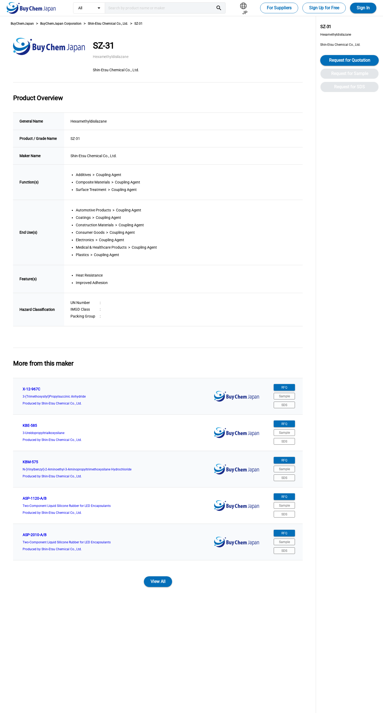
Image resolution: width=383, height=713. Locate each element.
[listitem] (158, 396)
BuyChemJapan (22, 24)
